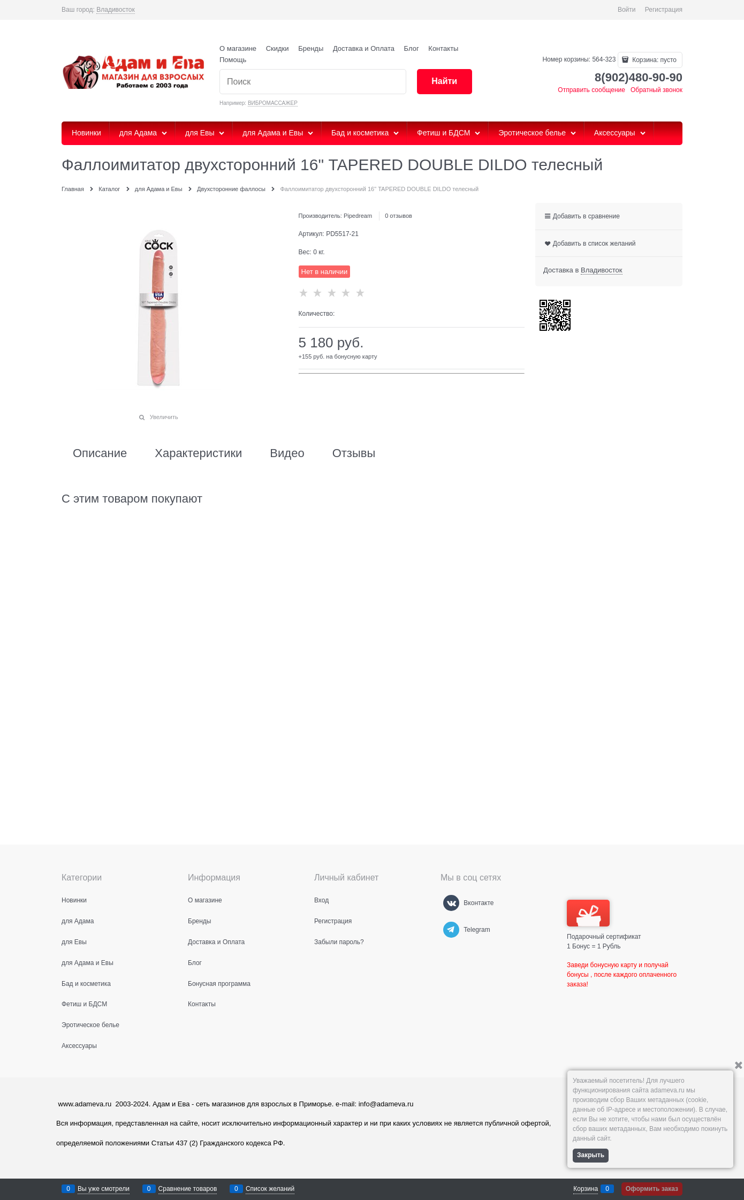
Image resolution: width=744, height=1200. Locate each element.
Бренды (310, 48)
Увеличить (164, 417)
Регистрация (663, 9)
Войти (627, 9)
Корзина (585, 1188)
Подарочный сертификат (604, 920)
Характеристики (198, 453)
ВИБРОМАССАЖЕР (273, 103)
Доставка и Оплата (363, 48)
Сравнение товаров (187, 1188)
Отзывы (354, 453)
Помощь (232, 60)
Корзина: (654, 60)
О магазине (237, 48)
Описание (100, 453)
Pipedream (358, 215)
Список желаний (270, 1188)
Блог (411, 48)
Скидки (277, 48)
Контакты (443, 48)
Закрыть (590, 1155)
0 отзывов (398, 215)
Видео (287, 453)
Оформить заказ (652, 1189)
